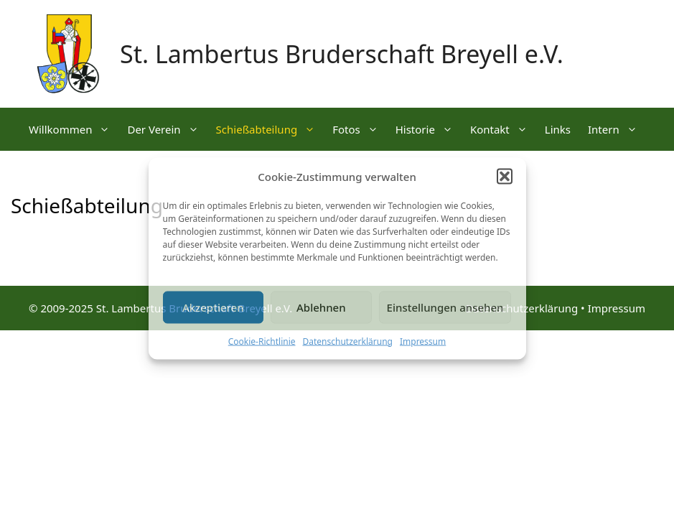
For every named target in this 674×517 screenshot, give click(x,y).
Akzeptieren (213, 307)
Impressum (423, 341)
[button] (504, 176)
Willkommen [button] (73, 129)
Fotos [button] (359, 129)
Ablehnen (321, 307)
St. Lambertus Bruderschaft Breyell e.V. (341, 53)
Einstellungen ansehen (445, 307)
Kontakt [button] (503, 129)
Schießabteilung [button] (270, 129)
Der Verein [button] (167, 129)
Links (558, 129)
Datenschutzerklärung (348, 341)
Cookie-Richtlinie (262, 341)
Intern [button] (617, 129)
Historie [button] (428, 129)
